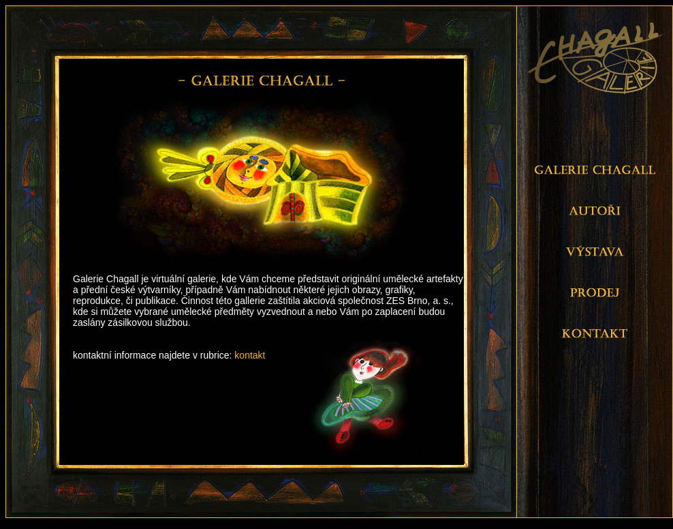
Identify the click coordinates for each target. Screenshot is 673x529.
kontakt (249, 355)
